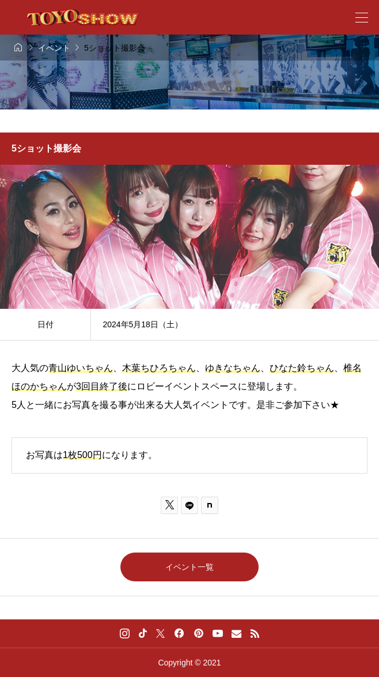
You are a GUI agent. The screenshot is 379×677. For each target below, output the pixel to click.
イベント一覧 (189, 567)
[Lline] (189, 505)
